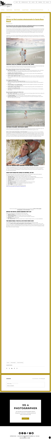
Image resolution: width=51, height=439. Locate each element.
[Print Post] (16, 368)
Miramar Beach (13, 362)
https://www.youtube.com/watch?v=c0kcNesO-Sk (16, 186)
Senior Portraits (17, 9)
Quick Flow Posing (20, 362)
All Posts (2, 9)
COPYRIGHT (12, 436)
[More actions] (44, 16)
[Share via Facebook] (6, 368)
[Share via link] (14, 368)
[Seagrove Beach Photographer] (27, 433)
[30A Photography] (33, 433)
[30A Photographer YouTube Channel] (20, 433)
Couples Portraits (25, 9)
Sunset (8, 362)
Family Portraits (9, 9)
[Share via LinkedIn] (11, 368)
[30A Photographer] (22, 433)
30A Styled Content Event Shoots (37, 9)
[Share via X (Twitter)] (9, 368)
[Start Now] (25, 419)
